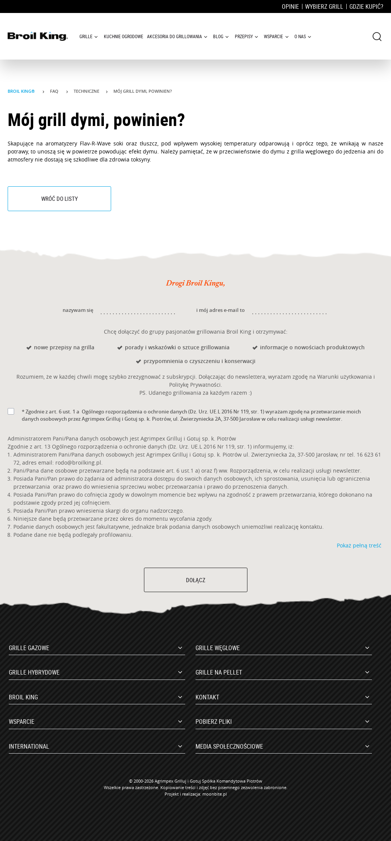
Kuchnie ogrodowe (123, 36)
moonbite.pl (214, 794)
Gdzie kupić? (366, 6)
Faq (55, 91)
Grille (85, 36)
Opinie (290, 6)
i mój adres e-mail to (220, 310)
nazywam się (78, 310)
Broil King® (22, 91)
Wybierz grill (324, 6)
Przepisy (244, 36)
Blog (218, 36)
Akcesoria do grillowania (174, 36)
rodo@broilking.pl (78, 462)
